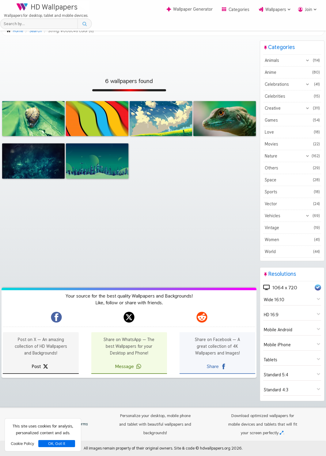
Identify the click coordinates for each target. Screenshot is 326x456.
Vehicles (292, 215)
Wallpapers (275, 9)
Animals (292, 60)
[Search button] (84, 23)
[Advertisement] (129, 54)
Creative (292, 108)
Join (308, 9)
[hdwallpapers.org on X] (129, 317)
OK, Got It (56, 443)
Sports (292, 191)
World (292, 251)
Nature (292, 156)
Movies (292, 144)
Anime (292, 72)
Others (292, 168)
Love (292, 132)
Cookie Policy (22, 443)
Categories (239, 9)
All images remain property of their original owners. (128, 448)
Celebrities (292, 96)
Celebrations (292, 84)
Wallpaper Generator (189, 9)
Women (292, 239)
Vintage (292, 227)
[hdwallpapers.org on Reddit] (201, 317)
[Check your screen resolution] (281, 432)
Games (292, 120)
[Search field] (41, 23)
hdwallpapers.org (215, 448)
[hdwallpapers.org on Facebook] (56, 317)
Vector (292, 203)
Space (292, 180)
